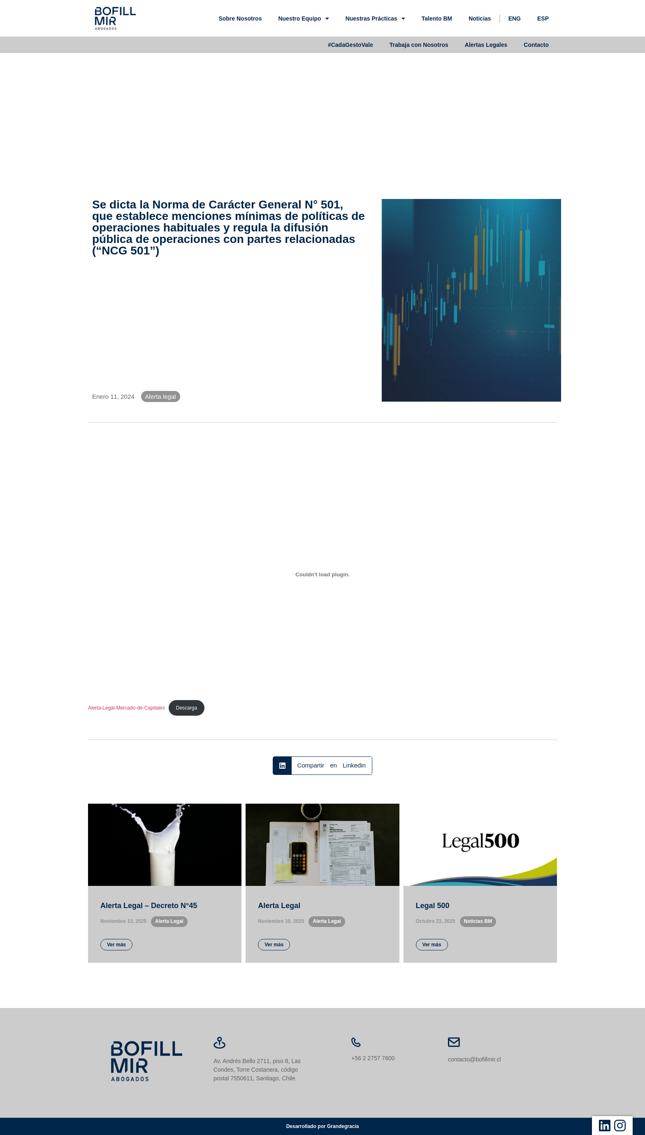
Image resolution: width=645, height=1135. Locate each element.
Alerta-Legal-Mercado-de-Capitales (126, 708)
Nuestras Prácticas (375, 18)
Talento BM (437, 18)
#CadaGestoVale (350, 45)
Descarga (186, 708)
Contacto (536, 45)
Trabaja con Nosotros (419, 45)
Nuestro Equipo (303, 18)
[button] (322, 765)
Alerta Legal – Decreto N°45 (148, 906)
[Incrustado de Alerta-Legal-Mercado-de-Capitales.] (322, 574)
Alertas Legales (486, 45)
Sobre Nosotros (240, 18)
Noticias (480, 18)
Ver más (116, 945)
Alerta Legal (279, 906)
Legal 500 (433, 906)
